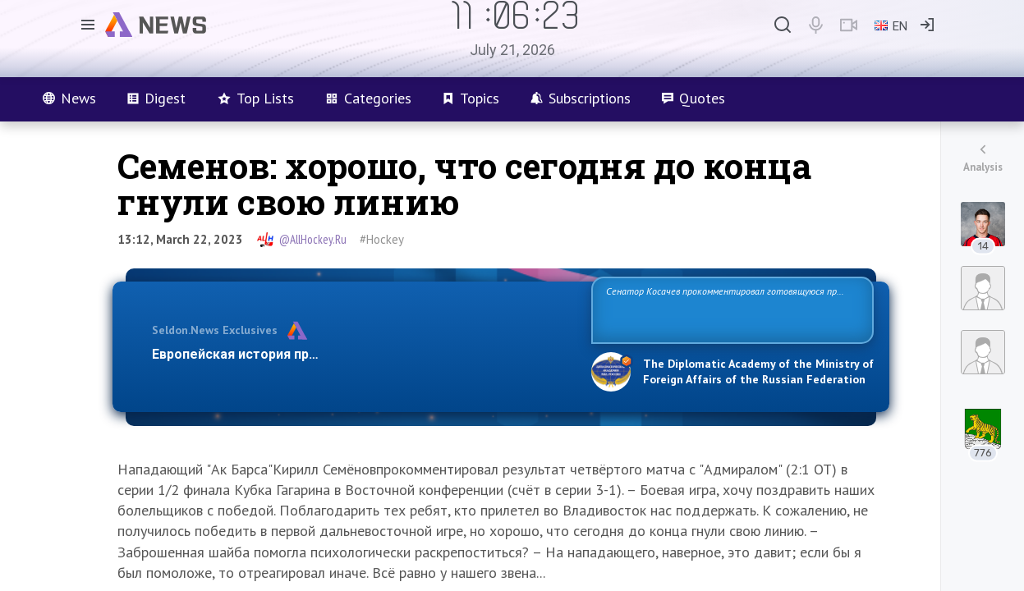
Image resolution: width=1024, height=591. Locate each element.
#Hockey (382, 239)
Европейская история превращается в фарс (293, 354)
